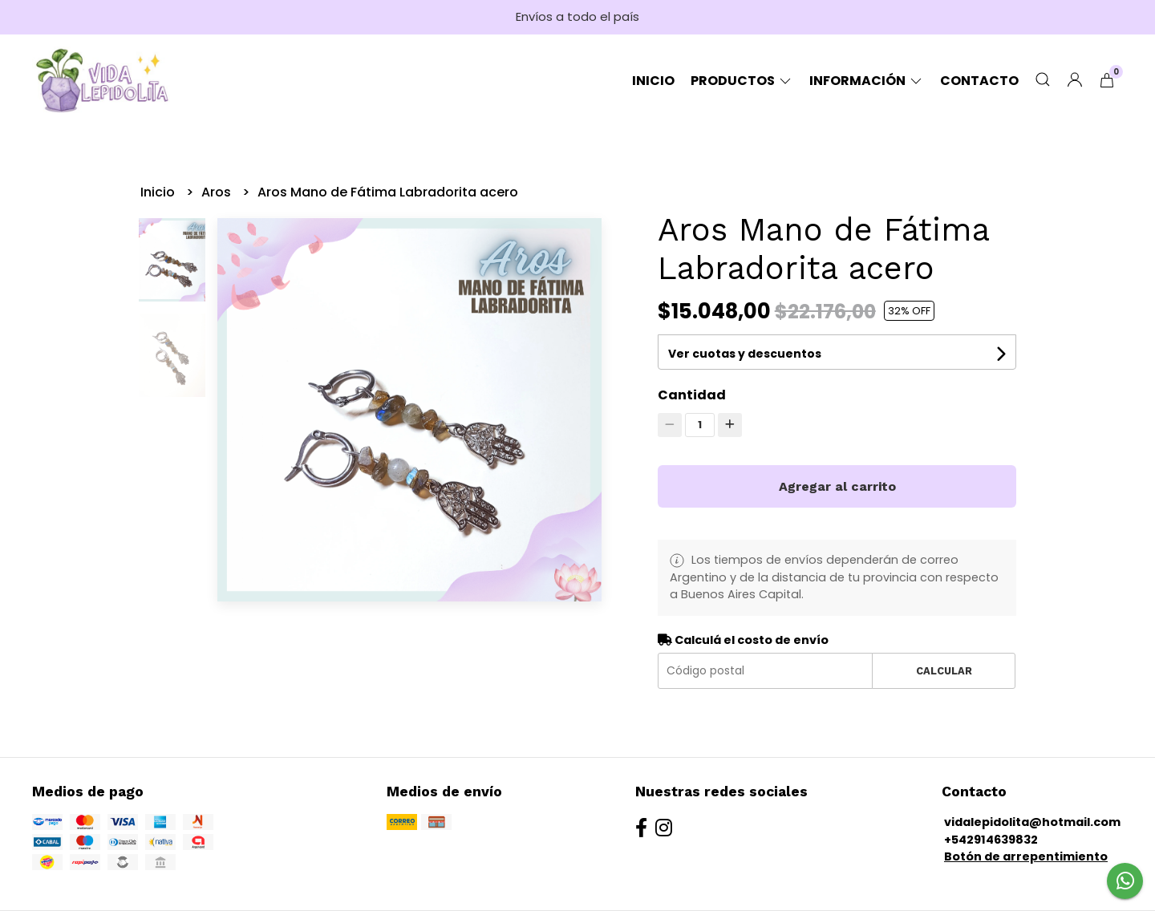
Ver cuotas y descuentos (744, 354)
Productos (742, 80)
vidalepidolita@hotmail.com (1032, 822)
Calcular (944, 671)
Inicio (653, 80)
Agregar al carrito (837, 486)
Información (866, 80)
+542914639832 (991, 840)
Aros (217, 192)
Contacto (979, 80)
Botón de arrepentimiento (1026, 856)
